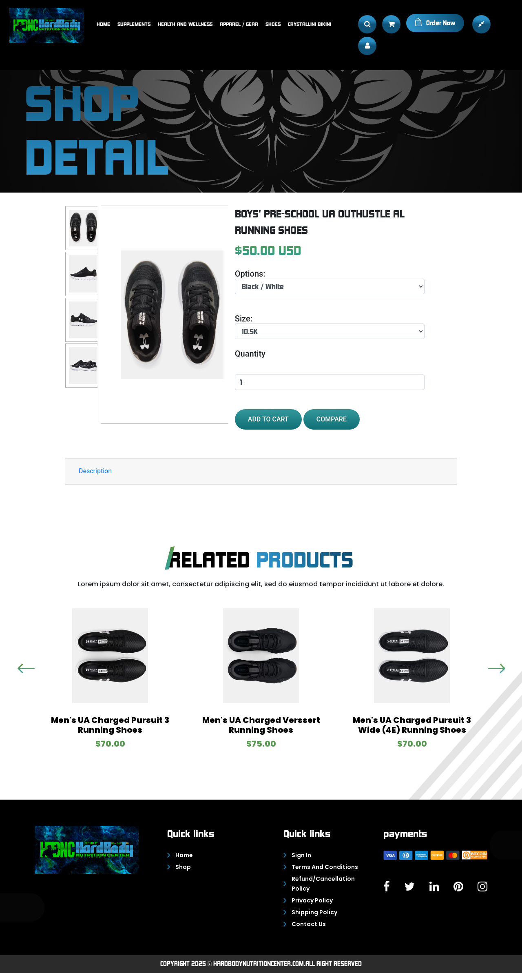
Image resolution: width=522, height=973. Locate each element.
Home (103, 24)
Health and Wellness (185, 24)
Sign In (301, 855)
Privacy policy (312, 900)
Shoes (273, 24)
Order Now (435, 22)
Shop (183, 867)
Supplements (133, 24)
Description (95, 471)
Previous (492, 668)
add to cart (268, 419)
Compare (331, 419)
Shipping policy (314, 912)
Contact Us (309, 924)
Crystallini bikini (309, 24)
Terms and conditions (325, 867)
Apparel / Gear (239, 24)
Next (22, 668)
